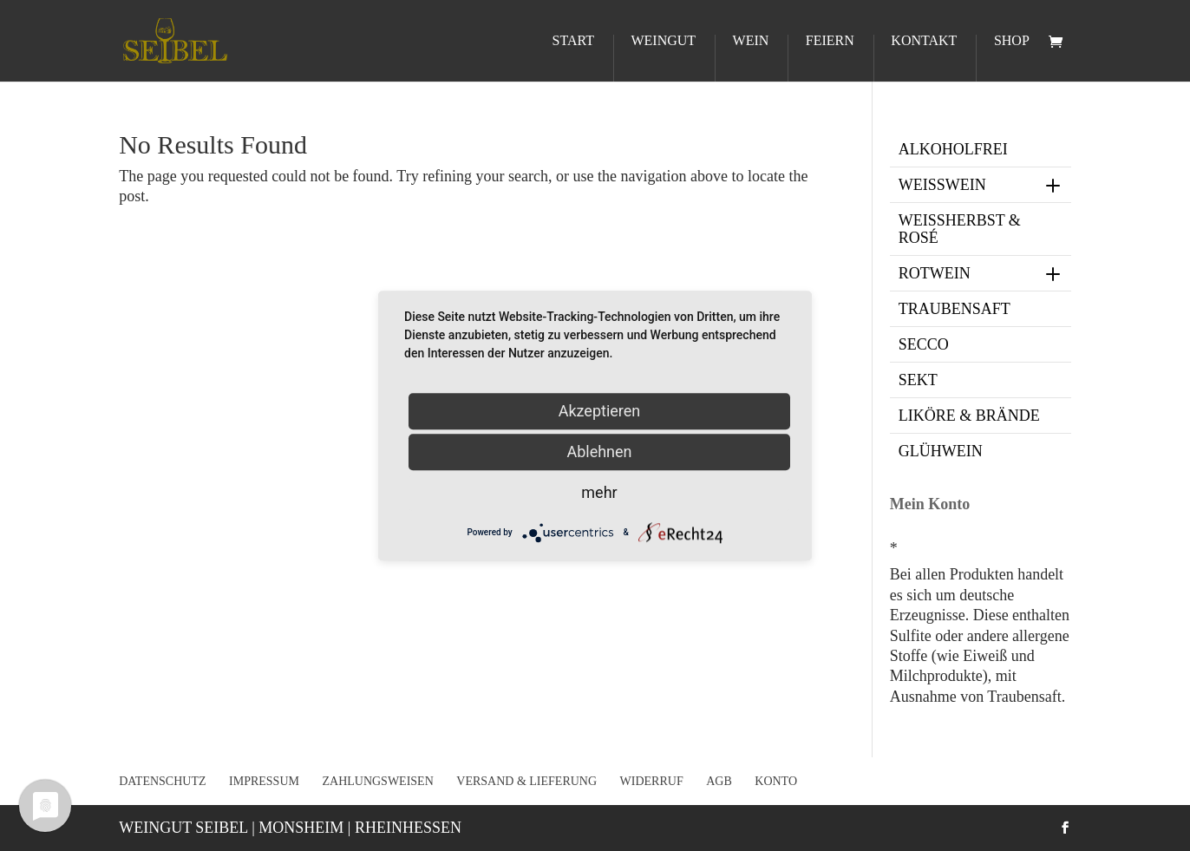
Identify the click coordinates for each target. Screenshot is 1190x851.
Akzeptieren (600, 411)
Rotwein (981, 273)
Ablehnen (598, 451)
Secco (924, 344)
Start (573, 41)
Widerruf (651, 781)
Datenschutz (162, 781)
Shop (1012, 41)
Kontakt (924, 41)
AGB (719, 781)
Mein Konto (930, 504)
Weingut (663, 41)
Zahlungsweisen (377, 781)
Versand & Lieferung (526, 781)
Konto (776, 781)
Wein (751, 41)
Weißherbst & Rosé (960, 229)
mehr (599, 492)
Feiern (830, 41)
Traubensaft (954, 308)
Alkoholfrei (953, 149)
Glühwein (941, 451)
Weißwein (981, 184)
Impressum (264, 781)
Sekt (918, 380)
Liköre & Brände (969, 415)
